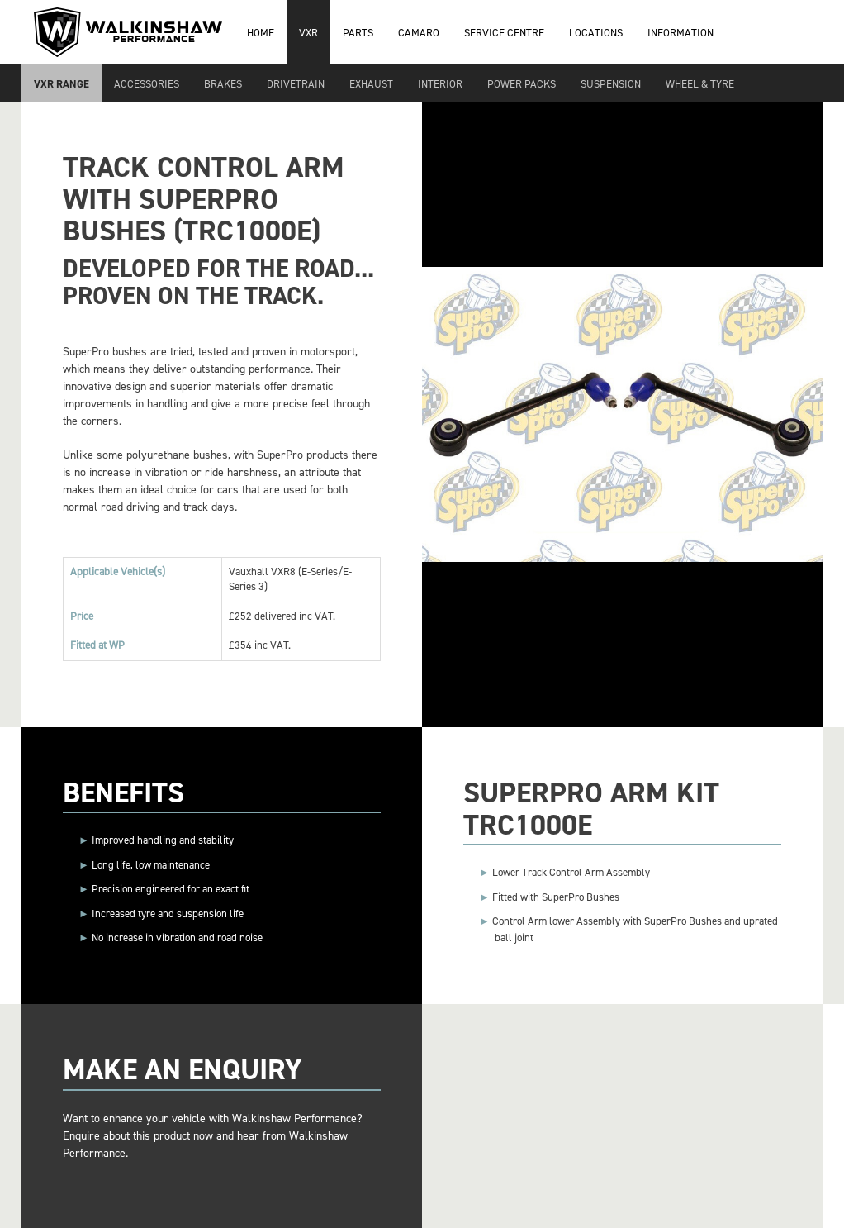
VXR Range (61, 84)
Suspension (611, 84)
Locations (596, 33)
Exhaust (371, 84)
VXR (308, 33)
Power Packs (521, 84)
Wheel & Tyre (700, 84)
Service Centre (504, 33)
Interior (440, 84)
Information (680, 33)
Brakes (223, 84)
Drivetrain (296, 84)
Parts (358, 33)
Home (260, 33)
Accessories (146, 84)
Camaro (418, 33)
